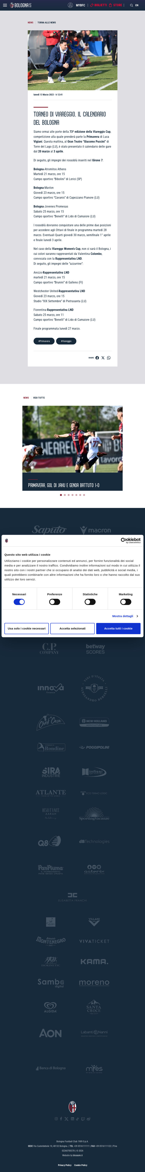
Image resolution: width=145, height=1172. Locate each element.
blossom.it (78, 1155)
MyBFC (80, 5)
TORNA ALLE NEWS (47, 22)
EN (136, 5)
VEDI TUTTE (39, 397)
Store (117, 5)
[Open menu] (5, 6)
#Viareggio (66, 341)
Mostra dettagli (122, 616)
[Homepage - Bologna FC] (20, 5)
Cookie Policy (80, 1165)
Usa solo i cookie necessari (27, 628)
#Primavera (44, 341)
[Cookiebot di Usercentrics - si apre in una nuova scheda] (124, 540)
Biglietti (100, 5)
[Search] (131, 5)
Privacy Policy (64, 1165)
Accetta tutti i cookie (118, 628)
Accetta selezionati (72, 628)
